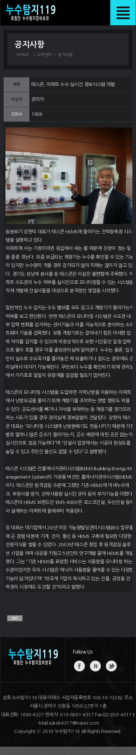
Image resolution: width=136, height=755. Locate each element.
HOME (22, 55)
